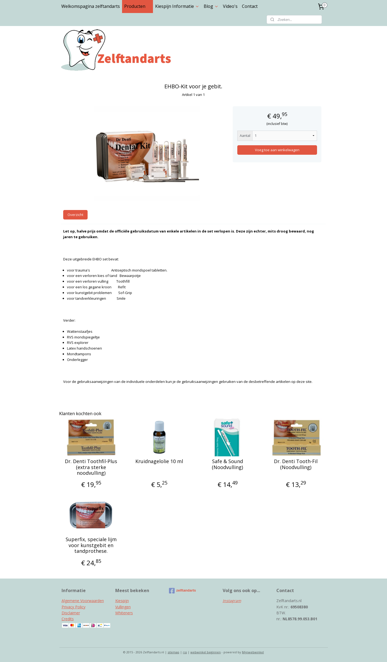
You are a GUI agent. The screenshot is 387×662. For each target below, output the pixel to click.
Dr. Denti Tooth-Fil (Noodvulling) (296, 464)
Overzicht (75, 214)
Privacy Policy (73, 606)
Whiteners (124, 612)
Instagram (232, 600)
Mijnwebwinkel (253, 652)
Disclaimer (71, 612)
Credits (68, 618)
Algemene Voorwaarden (83, 600)
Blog (211, 6)
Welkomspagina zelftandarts (90, 6)
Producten (137, 6)
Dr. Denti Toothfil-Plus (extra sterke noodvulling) (91, 467)
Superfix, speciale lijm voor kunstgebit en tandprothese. (91, 545)
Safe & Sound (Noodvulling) (227, 464)
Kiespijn (122, 600)
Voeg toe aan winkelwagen (277, 149)
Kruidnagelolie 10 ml (159, 461)
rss (185, 652)
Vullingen (123, 606)
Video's (230, 6)
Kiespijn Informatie (177, 6)
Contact (250, 6)
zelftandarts (182, 590)
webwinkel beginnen (205, 652)
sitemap (173, 652)
